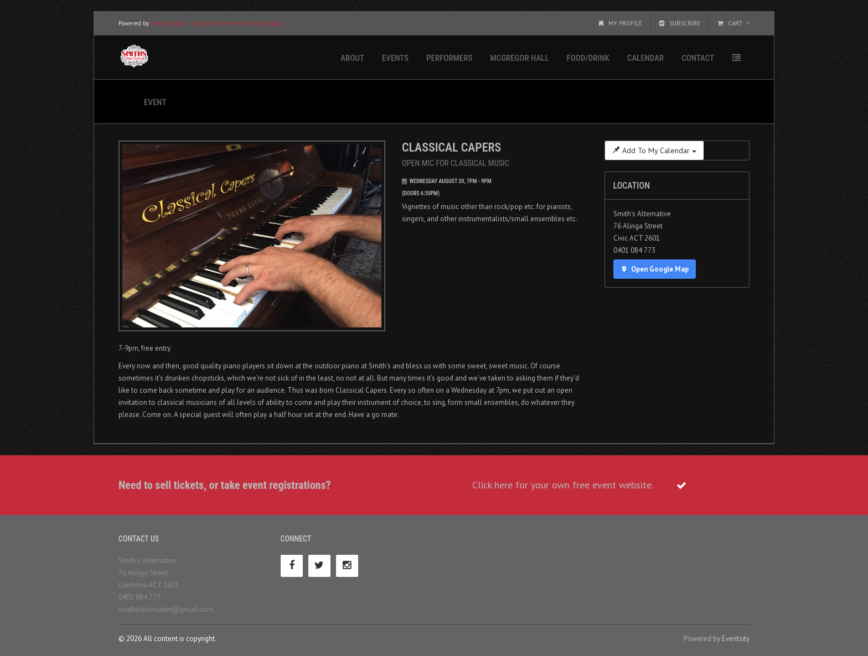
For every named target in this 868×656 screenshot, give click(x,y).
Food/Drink (588, 58)
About (352, 58)
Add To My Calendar (654, 150)
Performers (449, 58)
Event (155, 102)
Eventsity (736, 638)
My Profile (620, 23)
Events (395, 58)
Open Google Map (655, 269)
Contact (697, 58)
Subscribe (679, 23)
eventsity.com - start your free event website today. (217, 23)
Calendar (645, 58)
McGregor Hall (519, 58)
